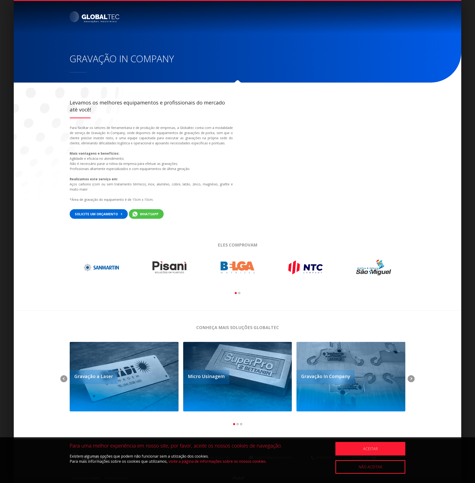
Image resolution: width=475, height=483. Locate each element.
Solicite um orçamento (96, 214)
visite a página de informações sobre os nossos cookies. (217, 461)
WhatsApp (149, 214)
